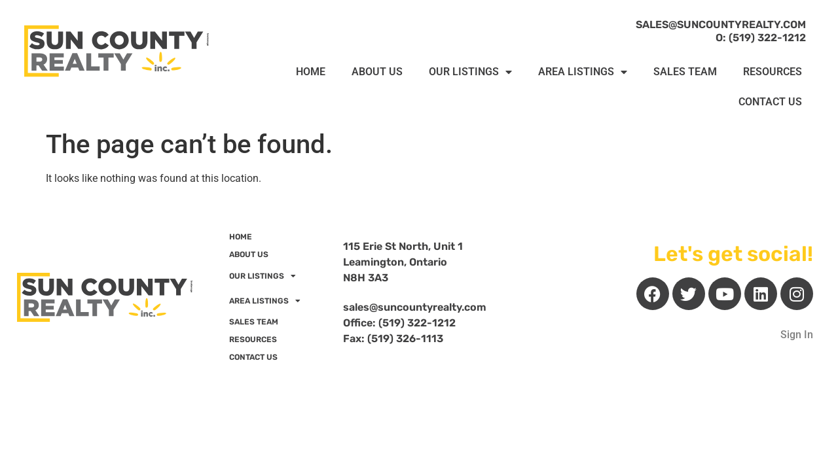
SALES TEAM (685, 71)
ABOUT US (377, 71)
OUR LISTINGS (470, 72)
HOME (310, 71)
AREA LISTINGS (582, 72)
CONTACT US (770, 102)
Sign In (796, 334)
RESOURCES (772, 71)
